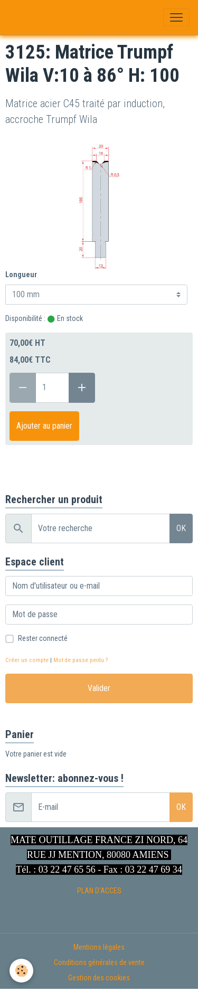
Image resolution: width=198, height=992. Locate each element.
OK (181, 528)
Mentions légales (99, 947)
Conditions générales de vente (99, 962)
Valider (99, 688)
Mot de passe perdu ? (80, 660)
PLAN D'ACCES (99, 890)
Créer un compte (27, 660)
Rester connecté (43, 638)
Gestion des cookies (99, 978)
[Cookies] (21, 970)
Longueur (21, 274)
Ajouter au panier (44, 426)
